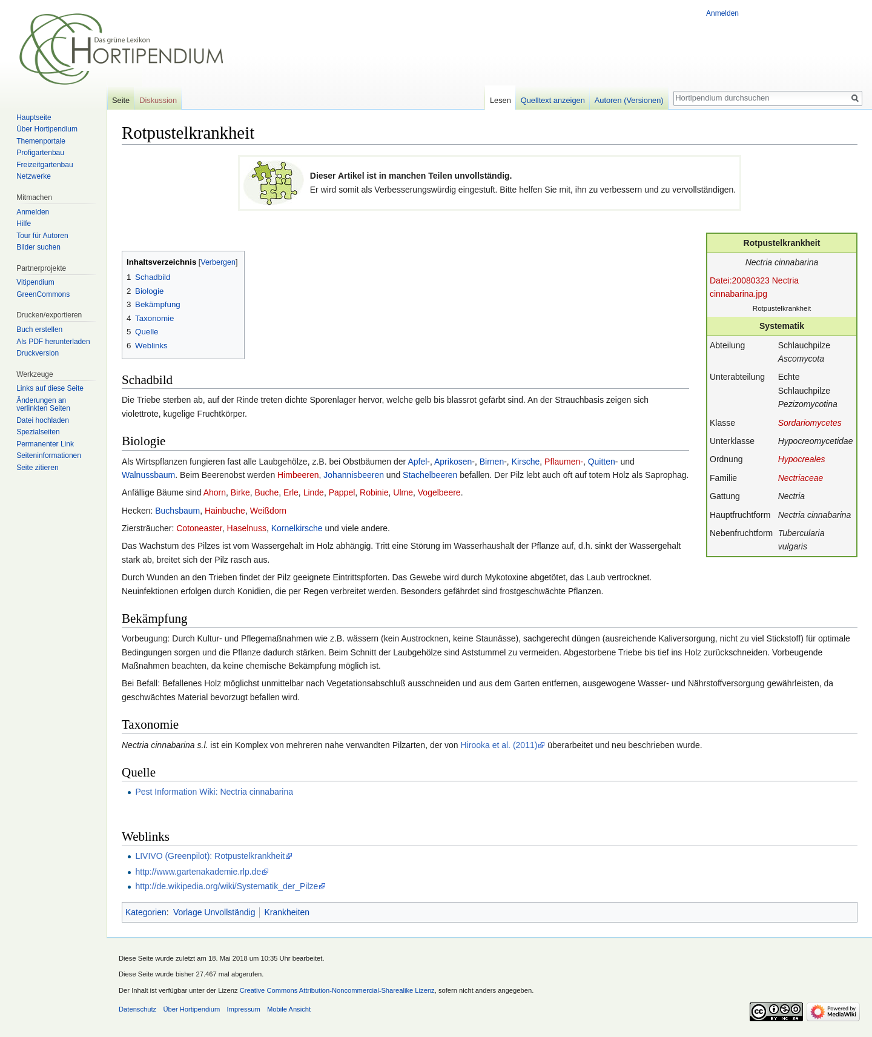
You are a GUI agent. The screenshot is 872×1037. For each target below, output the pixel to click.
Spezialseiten (37, 432)
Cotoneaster (199, 528)
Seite (121, 100)
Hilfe (23, 223)
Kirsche (526, 461)
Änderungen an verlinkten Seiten (43, 404)
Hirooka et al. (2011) (499, 745)
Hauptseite (33, 117)
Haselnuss (246, 528)
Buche (266, 492)
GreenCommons (43, 294)
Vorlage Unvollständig (214, 912)
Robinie (374, 492)
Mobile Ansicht (289, 1009)
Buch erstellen (39, 329)
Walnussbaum (148, 475)
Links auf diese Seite (50, 388)
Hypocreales (801, 459)
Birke (240, 492)
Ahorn (214, 492)
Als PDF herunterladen (53, 341)
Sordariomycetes (810, 423)
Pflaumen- (563, 461)
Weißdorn (268, 510)
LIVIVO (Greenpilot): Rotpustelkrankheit (210, 856)
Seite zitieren (37, 467)
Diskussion (158, 100)
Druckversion (37, 353)
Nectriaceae (801, 478)
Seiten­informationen (48, 455)
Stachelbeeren (430, 475)
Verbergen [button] (218, 262)
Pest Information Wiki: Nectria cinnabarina (214, 792)
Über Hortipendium (47, 129)
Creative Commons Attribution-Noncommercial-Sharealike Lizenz (337, 990)
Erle (291, 492)
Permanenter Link (45, 444)
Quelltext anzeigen (553, 100)
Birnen (492, 461)
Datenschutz (137, 1009)
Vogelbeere (439, 492)
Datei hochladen (42, 420)
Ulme (403, 492)
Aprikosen (453, 461)
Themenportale (40, 141)
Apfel (417, 461)
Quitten (601, 461)
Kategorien (146, 912)
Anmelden (722, 13)
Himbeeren (298, 475)
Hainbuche (225, 510)
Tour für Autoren (42, 235)
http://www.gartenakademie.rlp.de (198, 871)
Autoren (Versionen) (629, 100)
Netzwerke (33, 176)
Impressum (243, 1009)
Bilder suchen (38, 247)
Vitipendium (35, 282)
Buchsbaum (177, 510)
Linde (313, 492)
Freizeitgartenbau (44, 165)
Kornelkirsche (297, 528)
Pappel (342, 492)
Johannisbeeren (353, 475)
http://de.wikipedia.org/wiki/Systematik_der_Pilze (226, 886)
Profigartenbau (40, 152)
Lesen (500, 100)
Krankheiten (286, 912)
